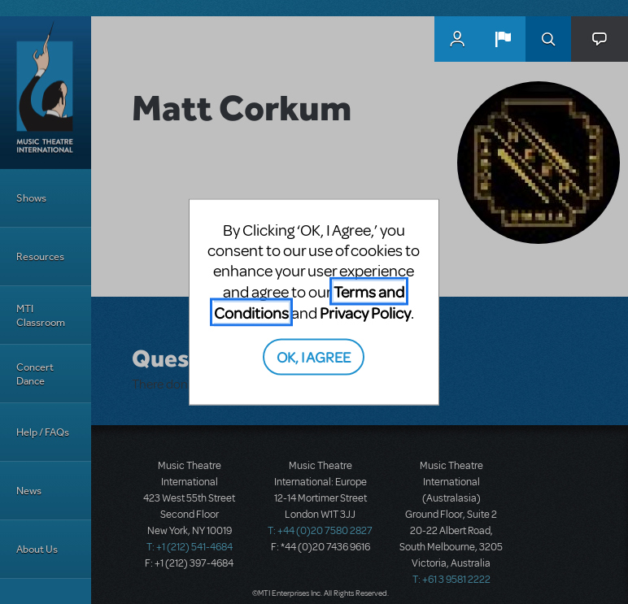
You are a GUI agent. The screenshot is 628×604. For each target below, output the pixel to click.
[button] (503, 39)
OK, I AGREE (314, 355)
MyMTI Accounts (457, 39)
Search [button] (548, 39)
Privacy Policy (365, 312)
